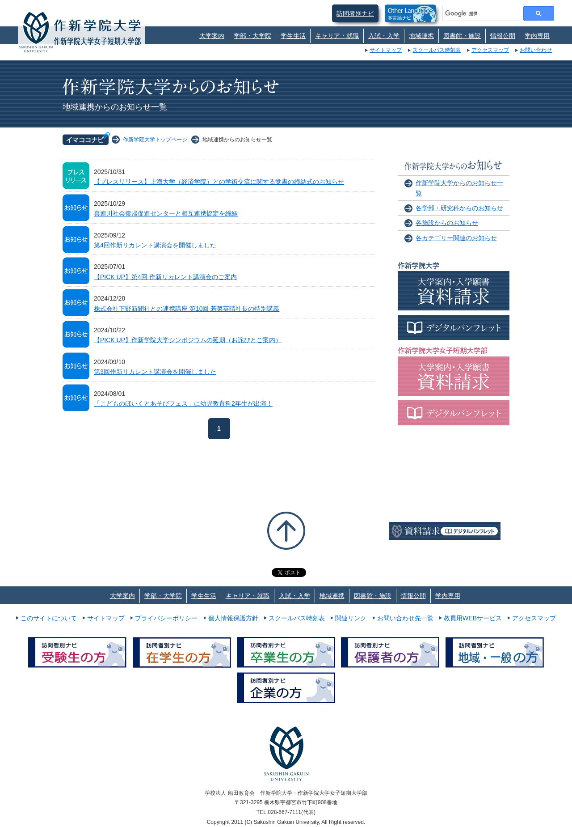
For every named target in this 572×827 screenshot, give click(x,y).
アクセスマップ (490, 50)
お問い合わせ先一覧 (405, 618)
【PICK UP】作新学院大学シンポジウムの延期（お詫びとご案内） (188, 340)
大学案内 (211, 35)
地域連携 (421, 35)
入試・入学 (384, 35)
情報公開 (502, 35)
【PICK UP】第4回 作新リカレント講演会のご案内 (165, 276)
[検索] (480, 13)
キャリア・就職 (337, 35)
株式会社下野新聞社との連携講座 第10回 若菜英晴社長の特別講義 (186, 308)
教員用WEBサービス (473, 618)
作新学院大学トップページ (155, 139)
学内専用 (537, 35)
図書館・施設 (462, 35)
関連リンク (350, 618)
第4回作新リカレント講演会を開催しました (155, 245)
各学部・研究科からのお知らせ (459, 208)
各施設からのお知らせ (447, 222)
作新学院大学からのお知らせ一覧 (459, 187)
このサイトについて (49, 618)
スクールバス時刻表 (436, 50)
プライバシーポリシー (166, 618)
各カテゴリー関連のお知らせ (456, 238)
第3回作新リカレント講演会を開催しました (155, 371)
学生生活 (293, 35)
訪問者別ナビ (355, 13)
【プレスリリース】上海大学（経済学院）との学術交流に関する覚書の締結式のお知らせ (219, 181)
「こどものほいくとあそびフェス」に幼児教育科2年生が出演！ (183, 403)
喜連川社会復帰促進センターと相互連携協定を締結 (166, 213)
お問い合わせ (536, 50)
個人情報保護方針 (233, 618)
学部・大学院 (252, 35)
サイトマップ (386, 50)
